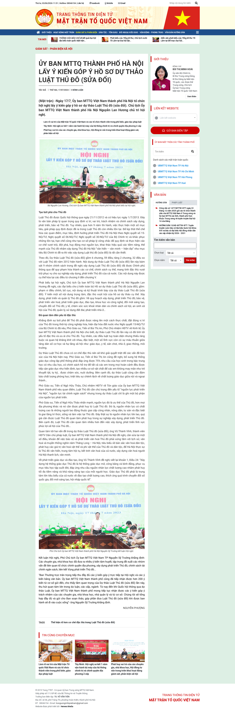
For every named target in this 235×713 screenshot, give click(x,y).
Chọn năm (159, 260)
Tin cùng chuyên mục (58, 635)
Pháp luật (177, 202)
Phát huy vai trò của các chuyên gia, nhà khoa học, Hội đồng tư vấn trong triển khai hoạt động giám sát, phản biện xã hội (127, 669)
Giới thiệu (161, 59)
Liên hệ (80, 3)
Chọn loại (159, 252)
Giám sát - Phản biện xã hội (53, 48)
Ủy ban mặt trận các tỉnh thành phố (175, 142)
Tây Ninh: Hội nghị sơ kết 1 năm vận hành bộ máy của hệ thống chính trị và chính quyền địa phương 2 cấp (91, 669)
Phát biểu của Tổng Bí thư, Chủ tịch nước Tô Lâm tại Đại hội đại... (128, 39)
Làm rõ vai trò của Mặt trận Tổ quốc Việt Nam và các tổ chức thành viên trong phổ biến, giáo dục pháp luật (55, 669)
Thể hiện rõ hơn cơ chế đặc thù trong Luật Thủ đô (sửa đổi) (83, 622)
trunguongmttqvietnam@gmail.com (72, 703)
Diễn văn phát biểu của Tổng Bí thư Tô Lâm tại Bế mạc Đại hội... (178, 39)
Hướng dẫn (161, 202)
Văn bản (160, 194)
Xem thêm (191, 96)
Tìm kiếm (190, 260)
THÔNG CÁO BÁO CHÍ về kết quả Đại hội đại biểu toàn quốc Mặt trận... (77, 39)
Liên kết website (166, 108)
